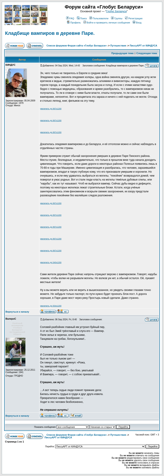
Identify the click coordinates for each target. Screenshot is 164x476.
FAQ (70, 18)
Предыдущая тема (122, 53)
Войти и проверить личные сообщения (106, 22)
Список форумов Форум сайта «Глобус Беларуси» (76, 45)
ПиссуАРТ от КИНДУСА (143, 45)
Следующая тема (146, 53)
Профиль (74, 22)
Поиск (82, 18)
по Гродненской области (17, 333)
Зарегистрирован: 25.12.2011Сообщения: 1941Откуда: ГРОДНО (20, 370)
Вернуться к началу (17, 311)
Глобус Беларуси (116, 11)
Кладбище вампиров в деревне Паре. (50, 33)
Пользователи (98, 18)
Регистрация (133, 18)
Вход (137, 22)
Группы (116, 18)
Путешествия (118, 45)
